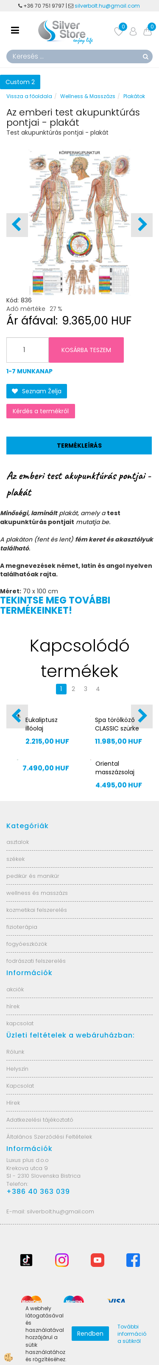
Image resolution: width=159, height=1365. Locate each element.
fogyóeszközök (26, 944)
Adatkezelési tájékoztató (39, 1120)
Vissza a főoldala (29, 96)
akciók (15, 989)
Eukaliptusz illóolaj (41, 724)
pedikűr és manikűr (32, 876)
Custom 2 (20, 82)
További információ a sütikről (131, 1334)
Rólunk (15, 1052)
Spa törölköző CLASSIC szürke (117, 724)
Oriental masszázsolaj (114, 767)
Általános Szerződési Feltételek (49, 1137)
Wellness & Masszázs (87, 96)
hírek (13, 1006)
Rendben (90, 1333)
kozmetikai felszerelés (36, 910)
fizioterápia (21, 927)
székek (15, 859)
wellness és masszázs (37, 893)
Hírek (13, 1103)
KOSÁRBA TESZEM (86, 350)
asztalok (17, 842)
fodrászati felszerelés (36, 961)
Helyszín (17, 1069)
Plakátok (134, 96)
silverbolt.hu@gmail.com (108, 5)
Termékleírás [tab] (79, 445)
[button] (142, 225)
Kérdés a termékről (41, 411)
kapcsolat (19, 1023)
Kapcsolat (20, 1086)
